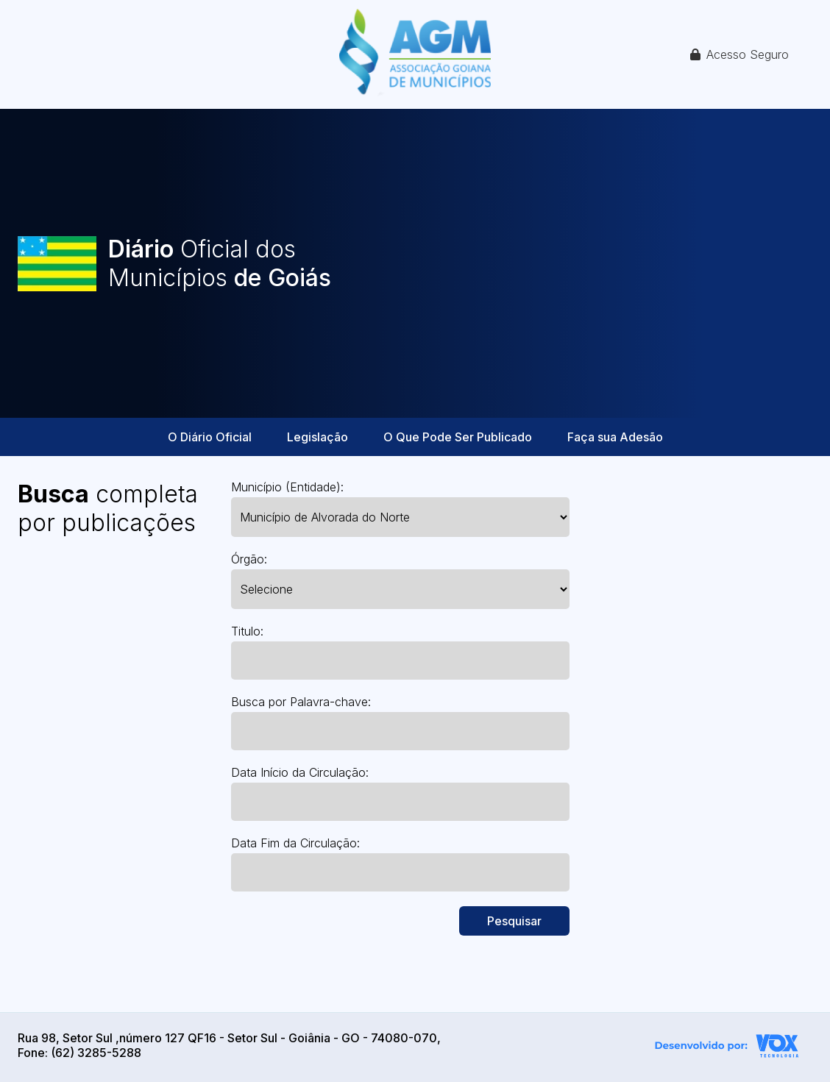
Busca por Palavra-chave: (301, 701)
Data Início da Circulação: (300, 772)
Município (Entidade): (287, 487)
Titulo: (247, 631)
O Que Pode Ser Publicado (457, 437)
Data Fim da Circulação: (295, 843)
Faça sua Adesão (615, 437)
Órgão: (249, 559)
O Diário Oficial (210, 437)
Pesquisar (514, 921)
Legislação (317, 437)
